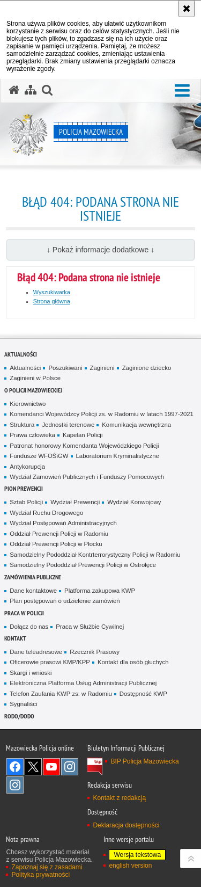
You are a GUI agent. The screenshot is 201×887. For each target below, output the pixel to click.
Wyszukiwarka (51, 292)
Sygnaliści (23, 704)
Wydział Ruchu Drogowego (46, 513)
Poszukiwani (65, 368)
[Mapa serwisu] (30, 90)
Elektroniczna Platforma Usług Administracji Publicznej (83, 683)
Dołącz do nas (29, 626)
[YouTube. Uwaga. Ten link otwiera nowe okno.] (51, 766)
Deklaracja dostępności (126, 825)
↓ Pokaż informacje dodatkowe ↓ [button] (100, 249)
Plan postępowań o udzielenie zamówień (65, 601)
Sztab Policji (26, 502)
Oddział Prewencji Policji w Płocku (56, 544)
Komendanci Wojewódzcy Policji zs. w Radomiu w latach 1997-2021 (101, 414)
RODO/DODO (19, 716)
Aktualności (20, 354)
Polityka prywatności (40, 874)
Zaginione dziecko (147, 368)
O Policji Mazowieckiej (33, 390)
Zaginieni (102, 368)
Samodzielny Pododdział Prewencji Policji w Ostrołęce (83, 565)
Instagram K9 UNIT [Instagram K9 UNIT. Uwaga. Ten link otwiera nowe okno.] (69, 766)
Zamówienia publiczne (32, 577)
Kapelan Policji (83, 435)
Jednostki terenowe (68, 424)
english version (130, 865)
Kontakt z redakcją (119, 798)
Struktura (22, 424)
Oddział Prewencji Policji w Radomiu (59, 533)
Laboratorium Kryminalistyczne (117, 456)
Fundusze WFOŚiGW (39, 456)
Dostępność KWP (143, 693)
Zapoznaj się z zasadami (46, 867)
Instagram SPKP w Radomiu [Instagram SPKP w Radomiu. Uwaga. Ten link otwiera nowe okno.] (15, 785)
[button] (182, 91)
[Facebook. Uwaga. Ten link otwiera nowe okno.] (15, 766)
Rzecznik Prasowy (95, 652)
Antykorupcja (27, 466)
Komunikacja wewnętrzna (136, 424)
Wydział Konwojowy (134, 502)
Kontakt (15, 638)
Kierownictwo (28, 404)
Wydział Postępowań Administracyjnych (63, 523)
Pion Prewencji (23, 488)
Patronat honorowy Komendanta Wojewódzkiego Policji (84, 445)
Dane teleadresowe (36, 652)
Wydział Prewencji (75, 502)
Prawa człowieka (32, 435)
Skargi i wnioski (30, 673)
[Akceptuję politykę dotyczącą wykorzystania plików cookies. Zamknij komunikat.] (186, 8)
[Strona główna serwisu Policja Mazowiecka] (14, 90)
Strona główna (51, 301)
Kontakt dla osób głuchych (133, 662)
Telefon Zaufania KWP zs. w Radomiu (60, 693)
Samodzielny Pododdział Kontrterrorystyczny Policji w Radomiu (95, 554)
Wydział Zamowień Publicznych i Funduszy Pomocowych (87, 477)
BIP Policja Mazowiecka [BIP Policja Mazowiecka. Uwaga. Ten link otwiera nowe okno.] (144, 761)
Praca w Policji (24, 613)
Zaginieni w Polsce (35, 378)
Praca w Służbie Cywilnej (90, 626)
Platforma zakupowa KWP (99, 590)
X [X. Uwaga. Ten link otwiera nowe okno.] (33, 766)
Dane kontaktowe (33, 590)
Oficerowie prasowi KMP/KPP (50, 662)
